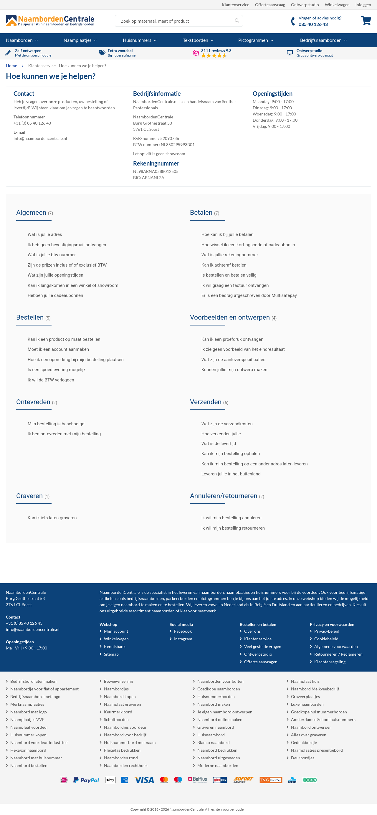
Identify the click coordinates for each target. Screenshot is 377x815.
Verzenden (209, 402)
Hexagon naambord (28, 750)
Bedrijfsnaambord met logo (35, 696)
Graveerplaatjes (305, 696)
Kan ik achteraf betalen (219, 265)
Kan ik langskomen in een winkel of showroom (68, 285)
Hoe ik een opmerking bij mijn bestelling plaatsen (71, 359)
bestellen (176, 604)
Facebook (183, 631)
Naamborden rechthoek (126, 765)
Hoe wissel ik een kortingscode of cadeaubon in (243, 244)
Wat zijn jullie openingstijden (50, 275)
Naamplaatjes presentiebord (317, 750)
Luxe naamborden (307, 704)
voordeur (310, 592)
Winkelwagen (337, 4)
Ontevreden (36, 402)
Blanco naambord (213, 742)
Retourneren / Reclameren (338, 654)
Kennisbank (114, 646)
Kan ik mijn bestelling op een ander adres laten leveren (249, 464)
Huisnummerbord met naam (130, 742)
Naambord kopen (120, 696)
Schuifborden (116, 719)
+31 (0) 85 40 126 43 (32, 122)
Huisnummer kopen (28, 734)
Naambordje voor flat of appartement (44, 688)
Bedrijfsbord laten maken (33, 681)
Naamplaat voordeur (29, 727)
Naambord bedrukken (217, 750)
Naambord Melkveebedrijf (315, 688)
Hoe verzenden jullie (216, 434)
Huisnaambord (211, 734)
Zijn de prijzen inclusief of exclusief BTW (62, 265)
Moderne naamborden (217, 765)
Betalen (204, 212)
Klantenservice (235, 4)
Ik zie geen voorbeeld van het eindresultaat (238, 349)
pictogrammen (212, 598)
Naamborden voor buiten (220, 681)
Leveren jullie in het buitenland (226, 474)
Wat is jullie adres (40, 234)
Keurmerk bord (118, 711)
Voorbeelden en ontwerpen (233, 317)
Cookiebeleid (326, 638)
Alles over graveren (308, 734)
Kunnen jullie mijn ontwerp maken (229, 369)
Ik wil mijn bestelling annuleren (226, 517)
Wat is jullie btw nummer (47, 254)
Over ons (252, 631)
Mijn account (116, 631)
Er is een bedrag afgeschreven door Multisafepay (244, 295)
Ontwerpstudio (305, 4)
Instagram (183, 638)
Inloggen (363, 4)
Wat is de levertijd (218, 443)
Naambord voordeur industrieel (39, 742)
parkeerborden (179, 598)
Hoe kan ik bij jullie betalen (222, 234)
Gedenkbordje (304, 742)
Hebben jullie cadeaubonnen (50, 295)
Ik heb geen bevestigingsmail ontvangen (62, 244)
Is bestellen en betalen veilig (224, 275)
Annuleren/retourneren (227, 496)
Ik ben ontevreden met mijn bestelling (59, 434)
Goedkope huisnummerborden (319, 711)
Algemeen (34, 212)
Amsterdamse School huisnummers (323, 719)
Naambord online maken (219, 719)
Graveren (32, 496)
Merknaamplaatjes (27, 704)
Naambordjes (116, 688)
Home (12, 65)
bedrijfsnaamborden (145, 598)
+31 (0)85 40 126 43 (24, 623)
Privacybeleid (326, 631)
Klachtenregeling (329, 661)
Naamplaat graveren (122, 704)
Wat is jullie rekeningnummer (224, 254)
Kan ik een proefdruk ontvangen (227, 339)
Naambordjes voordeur (125, 727)
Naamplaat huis (305, 681)
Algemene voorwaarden (336, 646)
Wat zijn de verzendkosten (222, 423)
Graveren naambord (215, 727)
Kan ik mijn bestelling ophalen (225, 453)
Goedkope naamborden (218, 688)
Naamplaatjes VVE (27, 719)
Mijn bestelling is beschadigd (51, 423)
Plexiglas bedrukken (122, 750)
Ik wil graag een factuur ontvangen (230, 285)
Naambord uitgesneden (218, 757)
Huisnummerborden (216, 696)
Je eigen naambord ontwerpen (224, 711)
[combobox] (179, 21)
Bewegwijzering (118, 681)
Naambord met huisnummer (36, 757)
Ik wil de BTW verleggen (46, 380)
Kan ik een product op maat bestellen (59, 339)
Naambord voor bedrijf (125, 734)
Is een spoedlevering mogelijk (52, 369)
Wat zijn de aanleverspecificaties (228, 359)
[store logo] (50, 20)
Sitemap (111, 654)
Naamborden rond (121, 757)
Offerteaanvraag (270, 4)
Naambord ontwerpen (311, 727)
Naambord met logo (28, 711)
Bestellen (33, 317)
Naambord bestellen (28, 765)
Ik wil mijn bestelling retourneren (228, 528)
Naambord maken (213, 704)
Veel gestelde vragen (262, 646)
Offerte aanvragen (260, 661)
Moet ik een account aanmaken (53, 349)
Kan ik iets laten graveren (47, 517)
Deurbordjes (302, 757)
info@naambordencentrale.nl (40, 138)
